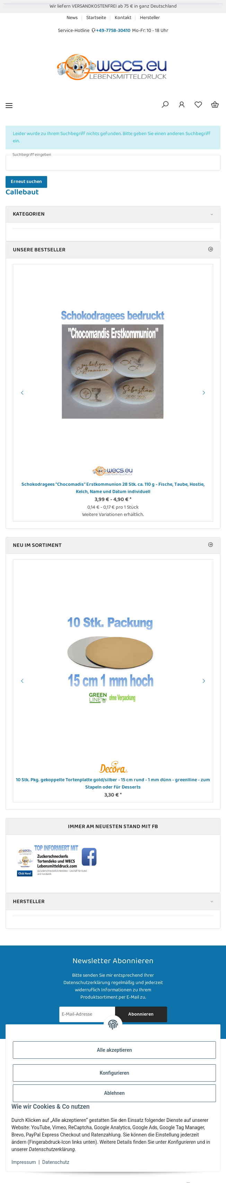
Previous (21, 393)
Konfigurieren (114, 1073)
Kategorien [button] (29, 214)
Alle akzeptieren (114, 1050)
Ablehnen (114, 1093)
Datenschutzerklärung (86, 982)
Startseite (96, 18)
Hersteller (150, 18)
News (72, 18)
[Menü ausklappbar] (9, 105)
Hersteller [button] (29, 901)
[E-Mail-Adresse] (87, 1014)
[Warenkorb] (215, 106)
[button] (165, 106)
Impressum (23, 1162)
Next (205, 393)
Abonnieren (141, 1014)
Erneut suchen (26, 181)
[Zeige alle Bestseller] (210, 250)
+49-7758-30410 (113, 30)
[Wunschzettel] (198, 106)
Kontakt (123, 18)
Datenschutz (55, 1162)
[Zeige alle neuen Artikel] (210, 545)
